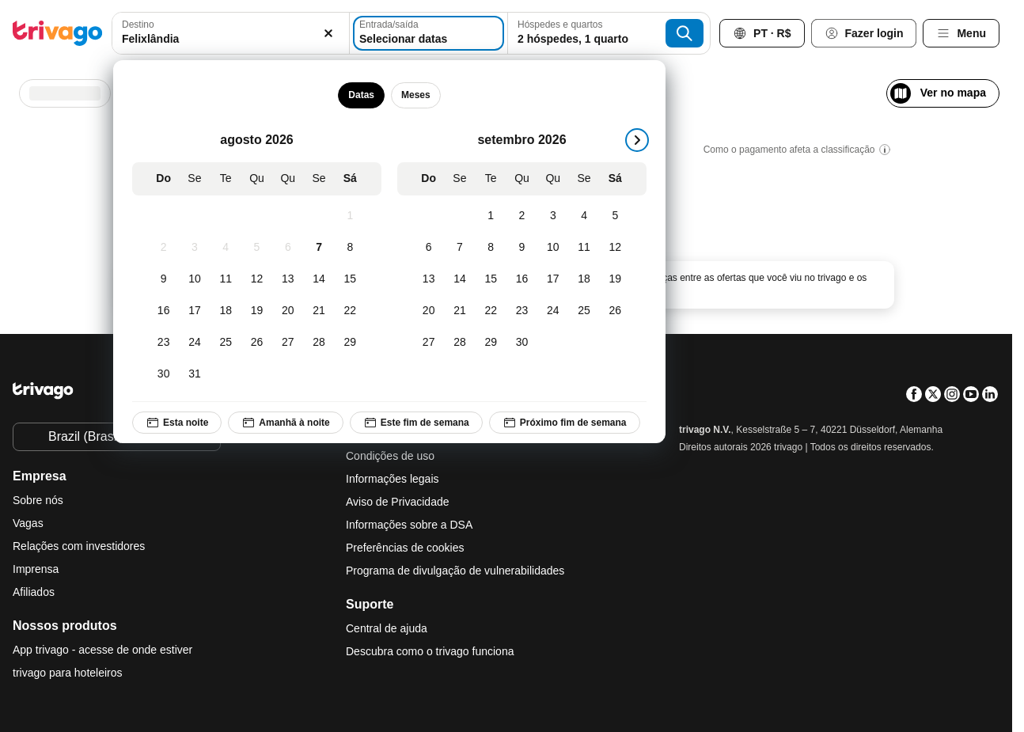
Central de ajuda (386, 628)
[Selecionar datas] (428, 33)
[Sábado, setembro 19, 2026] (615, 279)
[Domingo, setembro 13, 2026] (428, 279)
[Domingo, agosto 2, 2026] (163, 247)
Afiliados (34, 592)
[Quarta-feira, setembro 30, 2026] (521, 342)
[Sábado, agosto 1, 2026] (350, 216)
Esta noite (177, 422)
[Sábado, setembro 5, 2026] (615, 216)
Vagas (28, 523)
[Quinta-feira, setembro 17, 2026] (552, 279)
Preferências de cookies (406, 547)
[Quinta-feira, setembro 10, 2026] (552, 247)
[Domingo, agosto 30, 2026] (163, 374)
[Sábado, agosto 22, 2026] (350, 311)
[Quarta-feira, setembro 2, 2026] (521, 216)
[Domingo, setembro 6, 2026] (428, 247)
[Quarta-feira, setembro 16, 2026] (521, 279)
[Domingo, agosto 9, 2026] (163, 279)
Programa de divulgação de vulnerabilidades (455, 570)
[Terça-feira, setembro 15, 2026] (491, 279)
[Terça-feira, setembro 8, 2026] (491, 247)
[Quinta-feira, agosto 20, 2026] (287, 311)
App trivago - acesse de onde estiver (102, 649)
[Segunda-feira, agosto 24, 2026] (194, 342)
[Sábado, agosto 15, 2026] (350, 279)
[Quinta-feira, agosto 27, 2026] (287, 342)
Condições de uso (390, 455)
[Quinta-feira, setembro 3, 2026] (552, 216)
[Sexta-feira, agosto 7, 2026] (318, 247)
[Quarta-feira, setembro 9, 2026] (521, 247)
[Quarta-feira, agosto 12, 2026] (256, 279)
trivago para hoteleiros (68, 672)
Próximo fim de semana (565, 422)
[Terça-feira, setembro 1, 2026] (491, 216)
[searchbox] (230, 39)
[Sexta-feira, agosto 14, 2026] (318, 279)
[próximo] (637, 140)
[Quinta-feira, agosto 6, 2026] (287, 247)
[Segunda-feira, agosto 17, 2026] (194, 311)
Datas (361, 95)
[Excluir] (328, 33)
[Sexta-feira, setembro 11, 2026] (583, 247)
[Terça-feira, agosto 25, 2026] (225, 342)
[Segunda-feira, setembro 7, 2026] (459, 247)
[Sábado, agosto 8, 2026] (350, 247)
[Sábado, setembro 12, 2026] (615, 247)
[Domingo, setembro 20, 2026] (428, 311)
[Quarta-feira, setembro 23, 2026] (521, 311)
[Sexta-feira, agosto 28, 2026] (318, 342)
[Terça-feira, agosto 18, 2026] (225, 311)
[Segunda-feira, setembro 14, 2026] (459, 279)
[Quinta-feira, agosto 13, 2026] (287, 279)
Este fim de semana (416, 422)
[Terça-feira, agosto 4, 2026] (225, 247)
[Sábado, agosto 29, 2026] (350, 342)
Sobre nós (38, 500)
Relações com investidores (79, 546)
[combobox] (230, 33)
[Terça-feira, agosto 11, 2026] (225, 279)
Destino (138, 24)
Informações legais (392, 478)
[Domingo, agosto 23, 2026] (163, 342)
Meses (415, 95)
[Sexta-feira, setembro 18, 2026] (583, 279)
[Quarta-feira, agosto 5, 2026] (256, 247)
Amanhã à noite (285, 422)
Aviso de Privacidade (397, 501)
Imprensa (36, 569)
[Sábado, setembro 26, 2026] (615, 311)
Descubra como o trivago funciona (430, 651)
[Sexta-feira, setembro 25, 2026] (583, 311)
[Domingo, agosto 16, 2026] (163, 311)
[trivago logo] (58, 33)
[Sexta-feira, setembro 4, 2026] (583, 216)
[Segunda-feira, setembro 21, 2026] (459, 311)
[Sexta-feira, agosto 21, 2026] (318, 311)
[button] (231, 33)
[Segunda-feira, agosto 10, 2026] (194, 279)
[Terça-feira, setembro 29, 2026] (491, 342)
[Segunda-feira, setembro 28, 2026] (459, 342)
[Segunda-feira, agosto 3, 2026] (194, 247)
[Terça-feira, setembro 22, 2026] (491, 311)
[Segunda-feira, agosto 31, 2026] (194, 374)
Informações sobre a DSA (409, 524)
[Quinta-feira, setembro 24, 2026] (552, 311)
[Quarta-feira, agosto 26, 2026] (256, 342)
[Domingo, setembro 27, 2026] (428, 342)
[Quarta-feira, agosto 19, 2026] (256, 311)
